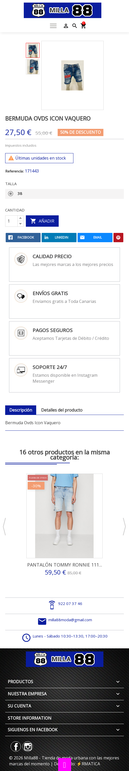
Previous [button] (4, 527)
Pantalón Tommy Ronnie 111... (64, 565)
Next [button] (124, 527)
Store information (29, 718)
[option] (33, 50)
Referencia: (14, 171)
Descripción (20, 410)
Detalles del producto (61, 410)
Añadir (42, 221)
